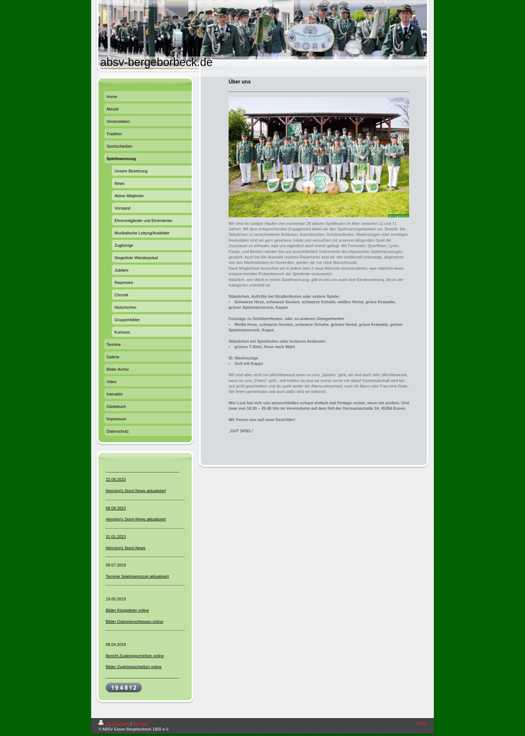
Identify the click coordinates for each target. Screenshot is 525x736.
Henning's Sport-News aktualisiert (136, 490)
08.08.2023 (116, 508)
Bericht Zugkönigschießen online (135, 656)
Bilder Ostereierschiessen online (134, 621)
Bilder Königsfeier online (127, 610)
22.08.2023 (116, 479)
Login (422, 722)
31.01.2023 (116, 536)
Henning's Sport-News (125, 548)
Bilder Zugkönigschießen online (134, 667)
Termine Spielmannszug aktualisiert (137, 576)
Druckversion (114, 723)
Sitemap (140, 723)
